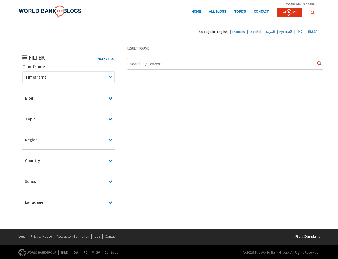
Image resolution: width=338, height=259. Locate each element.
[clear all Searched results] (106, 59)
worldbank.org (301, 3)
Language (34, 202)
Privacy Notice (41, 236)
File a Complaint (307, 236)
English (222, 32)
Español (255, 32)
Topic (30, 118)
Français (238, 32)
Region (31, 139)
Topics (240, 11)
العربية (270, 32)
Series (30, 181)
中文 (300, 32)
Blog (29, 98)
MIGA (96, 252)
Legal (22, 236)
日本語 (312, 32)
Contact (261, 11)
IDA (75, 252)
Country (32, 160)
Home (196, 11)
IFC (84, 252)
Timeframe (33, 67)
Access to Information (73, 236)
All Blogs (217, 11)
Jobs (97, 236)
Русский (285, 32)
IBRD (64, 252)
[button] (313, 12)
